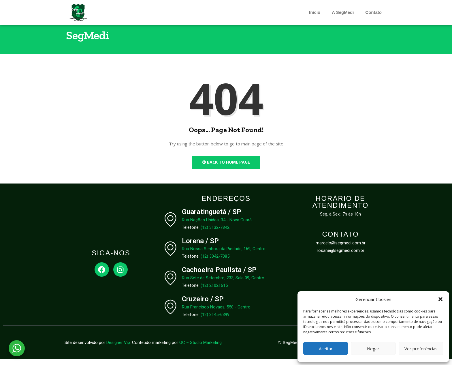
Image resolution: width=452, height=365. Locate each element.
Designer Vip (118, 348)
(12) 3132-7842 (215, 232)
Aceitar (326, 348)
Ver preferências (421, 348)
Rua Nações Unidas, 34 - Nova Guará (217, 225)
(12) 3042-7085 (215, 262)
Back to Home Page (226, 168)
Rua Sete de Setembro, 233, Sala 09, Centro (223, 283)
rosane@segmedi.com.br (340, 256)
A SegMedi (343, 12)
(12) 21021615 (214, 291)
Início (314, 12)
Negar (373, 348)
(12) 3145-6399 (215, 320)
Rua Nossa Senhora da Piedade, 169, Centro (223, 254)
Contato (373, 12)
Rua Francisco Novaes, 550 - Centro (216, 312)
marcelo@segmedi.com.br (341, 248)
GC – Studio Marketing (200, 348)
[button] (440, 299)
